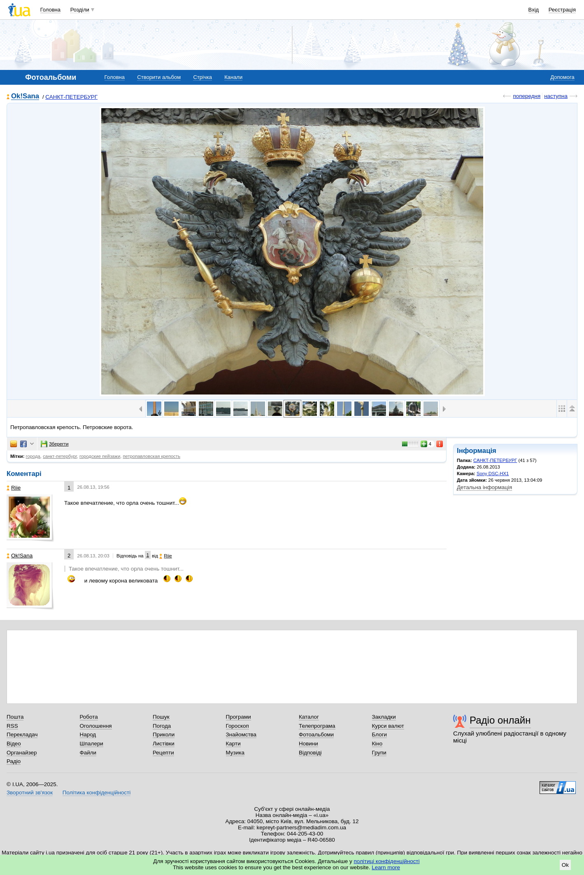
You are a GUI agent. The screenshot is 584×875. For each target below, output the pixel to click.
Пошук (161, 717)
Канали (233, 77)
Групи (379, 753)
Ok (565, 865)
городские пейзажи (99, 456)
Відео (14, 743)
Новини (308, 743)
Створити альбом (159, 77)
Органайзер (22, 753)
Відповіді (310, 753)
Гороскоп (237, 726)
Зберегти (55, 444)
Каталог (309, 717)
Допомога (562, 77)
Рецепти (163, 753)
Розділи (79, 10)
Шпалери (91, 743)
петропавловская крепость (151, 456)
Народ (88, 734)
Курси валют (388, 726)
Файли (88, 753)
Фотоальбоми (316, 734)
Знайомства (241, 734)
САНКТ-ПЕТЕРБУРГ (71, 97)
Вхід (533, 10)
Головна (50, 10)
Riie (14, 488)
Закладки (384, 717)
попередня (526, 96)
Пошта (15, 717)
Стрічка (202, 77)
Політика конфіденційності (96, 792)
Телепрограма (317, 726)
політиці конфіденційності (387, 861)
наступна (556, 96)
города (33, 456)
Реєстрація (562, 10)
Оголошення (96, 726)
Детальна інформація (484, 487)
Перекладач (22, 734)
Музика (235, 753)
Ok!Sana (25, 96)
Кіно (377, 743)
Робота (89, 717)
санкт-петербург (60, 456)
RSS (12, 726)
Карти (233, 743)
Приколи (164, 734)
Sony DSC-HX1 (493, 473)
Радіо (14, 761)
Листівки (164, 743)
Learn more (386, 867)
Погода (162, 726)
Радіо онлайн (500, 720)
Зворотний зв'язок (30, 792)
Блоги (379, 734)
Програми (238, 717)
